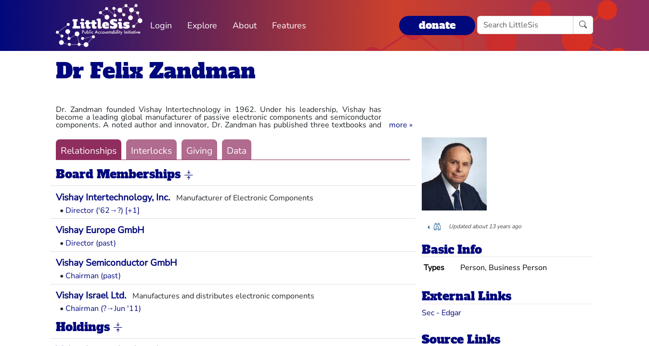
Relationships (89, 151)
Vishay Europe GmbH (100, 230)
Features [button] (289, 25)
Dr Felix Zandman (156, 71)
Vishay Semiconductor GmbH (116, 263)
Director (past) (90, 243)
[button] (401, 125)
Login (161, 25)
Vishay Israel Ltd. (91, 295)
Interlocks (151, 151)
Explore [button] (202, 25)
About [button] (245, 25)
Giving (199, 151)
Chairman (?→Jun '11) (103, 308)
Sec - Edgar (441, 313)
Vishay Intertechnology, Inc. (113, 197)
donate (437, 25)
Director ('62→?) (94, 210)
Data (237, 151)
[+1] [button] (132, 210)
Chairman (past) (93, 276)
